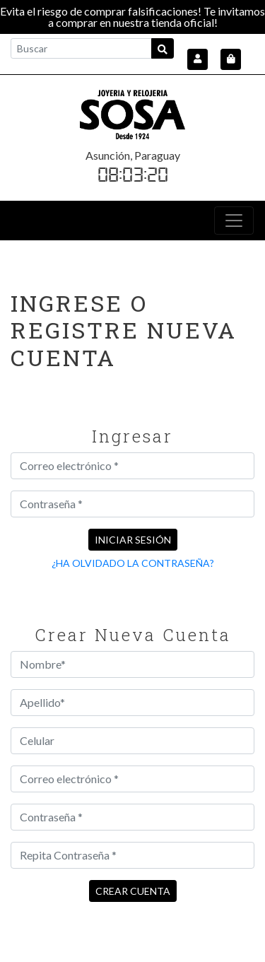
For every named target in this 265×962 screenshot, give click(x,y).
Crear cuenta (132, 891)
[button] (197, 59)
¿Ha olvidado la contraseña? (133, 563)
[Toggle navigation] (234, 220)
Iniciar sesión (133, 540)
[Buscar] (81, 48)
